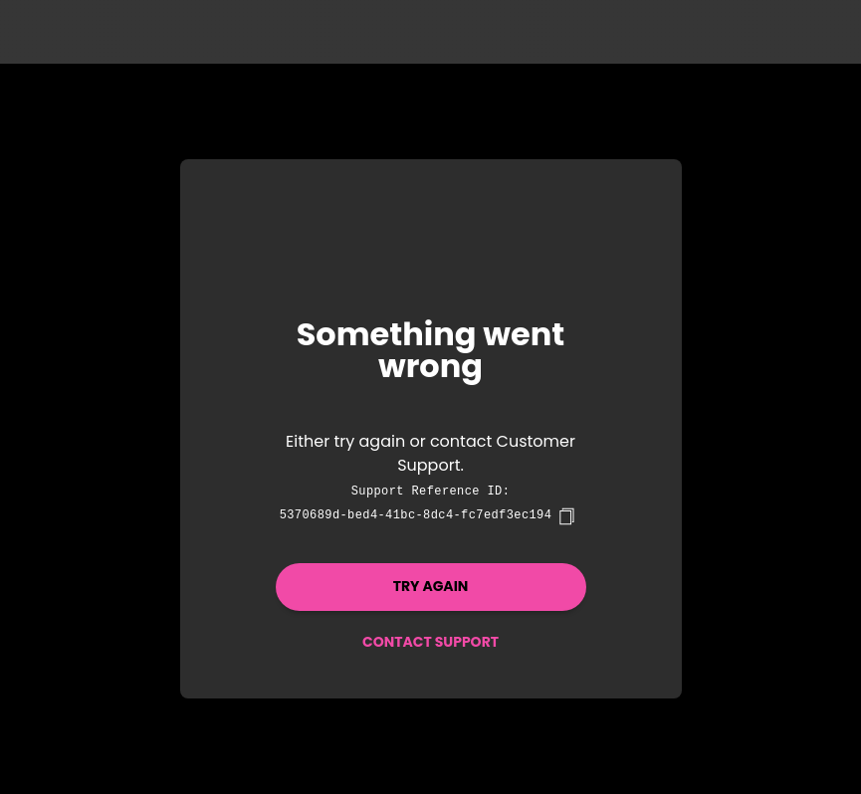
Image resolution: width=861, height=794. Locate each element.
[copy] (566, 516)
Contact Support (430, 642)
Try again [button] (431, 586)
